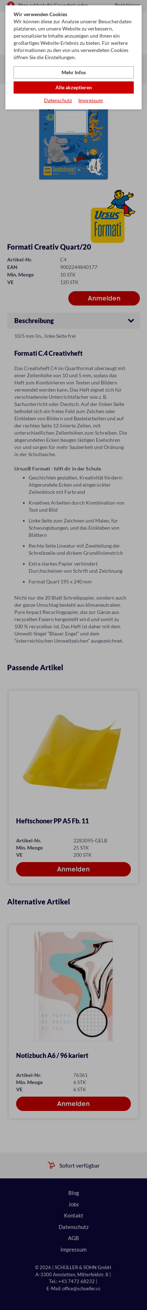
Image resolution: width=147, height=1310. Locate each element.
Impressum (90, 100)
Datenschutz (58, 100)
